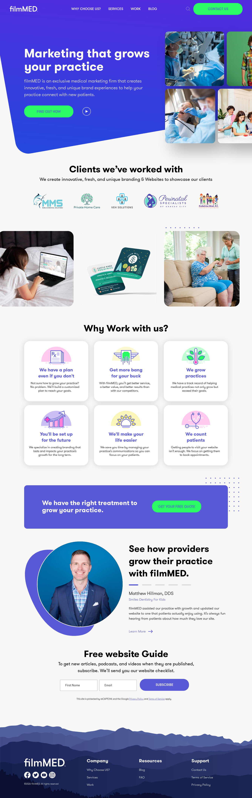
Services (115, 9)
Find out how (49, 111)
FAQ (142, 777)
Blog (152, 9)
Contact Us (218, 8)
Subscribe (164, 684)
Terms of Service (157, 698)
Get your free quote (176, 506)
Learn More (141, 631)
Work (136, 9)
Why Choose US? (86, 9)
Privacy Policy (136, 698)
